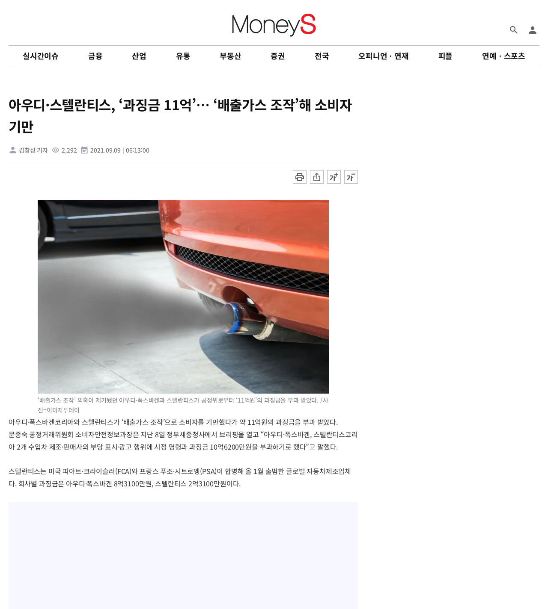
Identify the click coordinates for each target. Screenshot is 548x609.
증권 (278, 55)
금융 (95, 55)
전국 (322, 55)
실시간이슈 (41, 55)
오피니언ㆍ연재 (383, 55)
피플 (445, 55)
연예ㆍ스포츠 (503, 55)
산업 (139, 55)
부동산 (230, 55)
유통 (183, 55)
